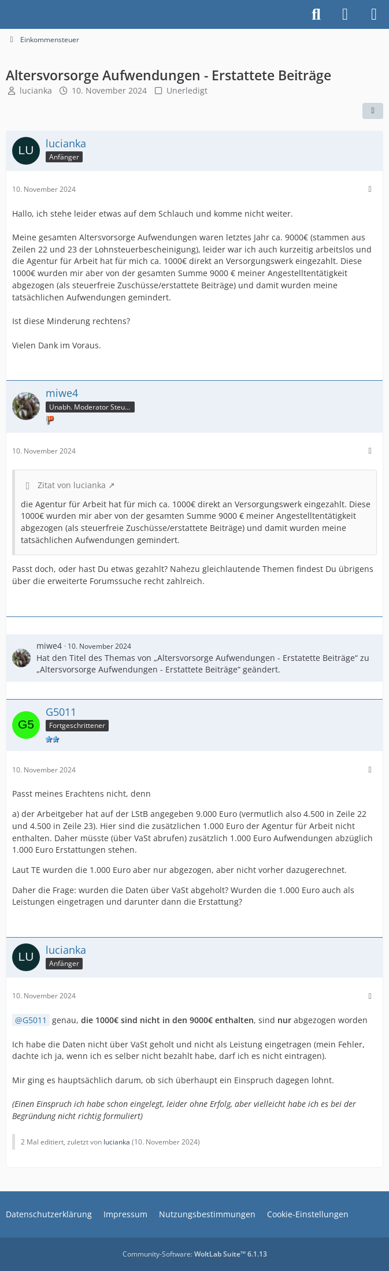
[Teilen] (372, 111)
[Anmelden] (345, 14)
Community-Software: (195, 1254)
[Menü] (374, 14)
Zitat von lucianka (72, 485)
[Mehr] (370, 189)
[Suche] (316, 14)
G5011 (35, 1019)
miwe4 (49, 645)
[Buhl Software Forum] (5, 14)
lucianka (36, 90)
